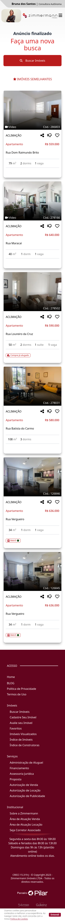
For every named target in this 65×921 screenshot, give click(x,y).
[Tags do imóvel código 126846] (32, 493)
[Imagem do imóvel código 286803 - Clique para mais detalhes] (32, 110)
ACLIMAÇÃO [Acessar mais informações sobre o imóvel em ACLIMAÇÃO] (13, 135)
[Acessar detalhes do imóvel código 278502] (32, 353)
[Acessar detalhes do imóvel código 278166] (32, 261)
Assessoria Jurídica (22, 774)
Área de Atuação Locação (26, 824)
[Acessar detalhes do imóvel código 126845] (32, 633)
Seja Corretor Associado (25, 830)
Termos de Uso (16, 694)
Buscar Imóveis (32, 61)
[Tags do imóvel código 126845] (32, 588)
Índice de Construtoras (24, 745)
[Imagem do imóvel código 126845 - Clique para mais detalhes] (32, 571)
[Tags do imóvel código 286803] (32, 127)
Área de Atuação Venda (25, 819)
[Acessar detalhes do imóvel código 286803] (32, 170)
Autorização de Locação (25, 790)
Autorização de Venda (24, 785)
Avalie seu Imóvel (21, 723)
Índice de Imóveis (21, 740)
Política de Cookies (19, 918)
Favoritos (16, 728)
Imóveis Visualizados (23, 734)
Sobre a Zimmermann (24, 813)
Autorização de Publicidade (27, 796)
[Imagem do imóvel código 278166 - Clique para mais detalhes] (32, 200)
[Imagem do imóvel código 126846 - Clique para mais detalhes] (32, 476)
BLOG (10, 683)
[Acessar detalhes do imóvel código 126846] (32, 538)
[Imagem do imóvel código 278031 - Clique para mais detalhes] (32, 386)
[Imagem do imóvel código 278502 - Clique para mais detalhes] (32, 291)
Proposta (15, 779)
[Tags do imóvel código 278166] (32, 218)
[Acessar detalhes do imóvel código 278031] (32, 446)
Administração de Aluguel (26, 762)
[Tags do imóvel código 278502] (32, 308)
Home (11, 677)
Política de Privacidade (21, 689)
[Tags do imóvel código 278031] (32, 403)
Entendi (55, 914)
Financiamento (19, 768)
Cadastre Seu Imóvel (23, 717)
